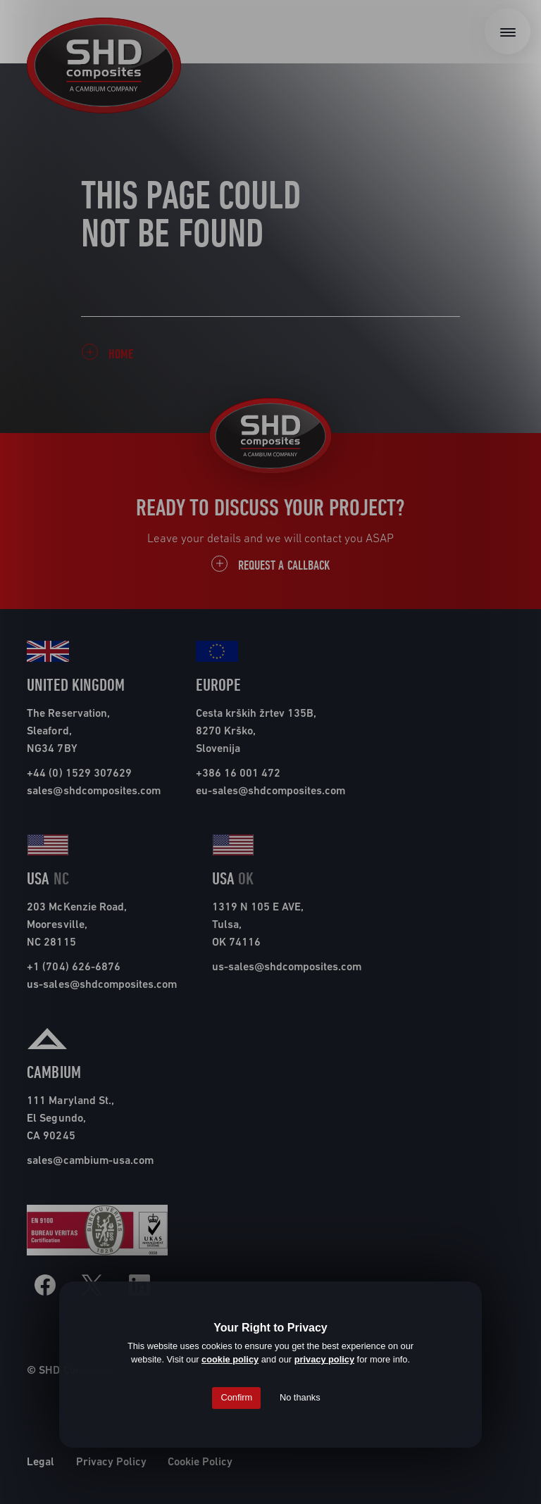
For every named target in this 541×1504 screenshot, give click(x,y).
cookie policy (230, 1359)
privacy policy (324, 1359)
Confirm (236, 1397)
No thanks (300, 1397)
